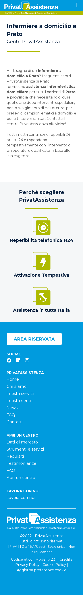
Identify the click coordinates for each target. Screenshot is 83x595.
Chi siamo (17, 386)
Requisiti (15, 456)
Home (13, 379)
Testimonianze (21, 463)
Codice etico (22, 559)
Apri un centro (21, 477)
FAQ (11, 414)
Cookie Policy (54, 565)
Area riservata (34, 339)
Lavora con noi (21, 497)
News (12, 407)
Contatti (15, 422)
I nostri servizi (20, 393)
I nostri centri (20, 400)
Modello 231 (46, 559)
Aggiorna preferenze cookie (41, 570)
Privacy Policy (27, 565)
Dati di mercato (22, 442)
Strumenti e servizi (25, 449)
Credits (66, 559)
